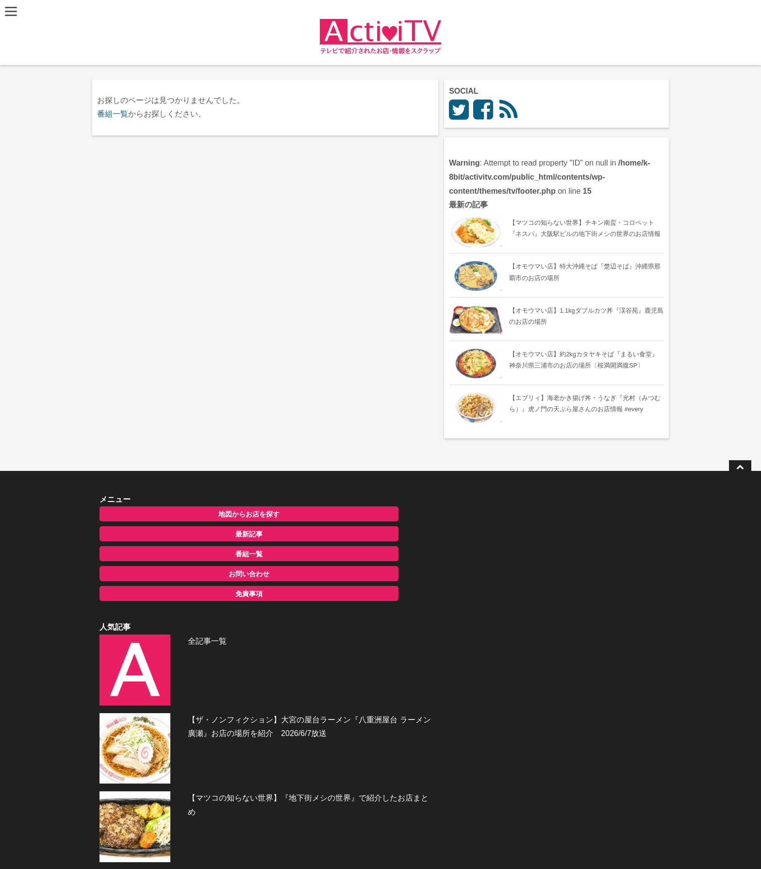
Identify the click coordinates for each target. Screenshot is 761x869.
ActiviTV (358, 847)
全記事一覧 (360, 574)
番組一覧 (114, 114)
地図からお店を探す (178, 575)
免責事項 (178, 655)
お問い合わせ (178, 635)
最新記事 (178, 595)
